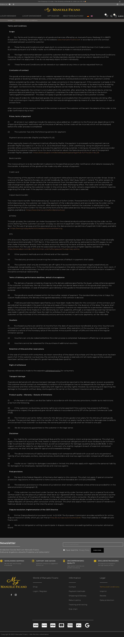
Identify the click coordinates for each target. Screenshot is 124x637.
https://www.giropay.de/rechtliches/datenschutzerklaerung (36, 228)
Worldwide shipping (15, 561)
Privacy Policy (85, 550)
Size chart (73, 609)
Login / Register (40, 591)
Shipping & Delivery (77, 596)
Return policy (75, 600)
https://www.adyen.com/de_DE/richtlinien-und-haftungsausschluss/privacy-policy (43, 249)
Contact (72, 587)
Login (120, 4)
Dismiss (120, 1)
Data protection (107, 600)
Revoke (103, 596)
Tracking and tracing (78, 605)
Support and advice (47, 561)
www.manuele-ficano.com (68, 40)
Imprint (103, 591)
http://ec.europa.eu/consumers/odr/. (66, 518)
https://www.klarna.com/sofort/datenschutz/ (45, 210)
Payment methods (77, 591)
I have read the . (77, 550)
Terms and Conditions (109, 587)
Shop (35, 587)
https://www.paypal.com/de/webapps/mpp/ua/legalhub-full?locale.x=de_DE (66, 153)
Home (10, 20)
